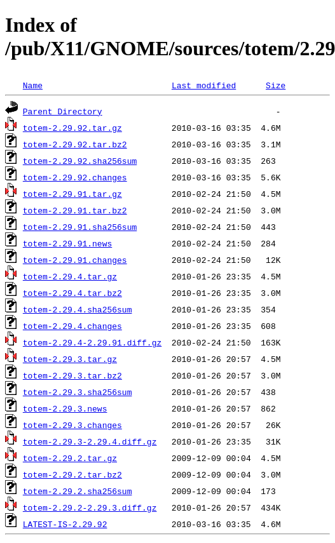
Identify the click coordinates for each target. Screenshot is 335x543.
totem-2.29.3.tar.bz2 (72, 375)
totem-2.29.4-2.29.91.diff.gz (92, 342)
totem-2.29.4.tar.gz (70, 276)
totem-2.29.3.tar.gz (70, 359)
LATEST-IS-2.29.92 (65, 524)
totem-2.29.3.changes (72, 425)
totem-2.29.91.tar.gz (72, 193)
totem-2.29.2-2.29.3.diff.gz (90, 507)
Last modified (204, 85)
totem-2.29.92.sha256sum (80, 160)
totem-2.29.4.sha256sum (77, 309)
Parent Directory (62, 111)
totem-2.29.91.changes (75, 259)
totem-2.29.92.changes (75, 177)
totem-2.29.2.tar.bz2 (72, 474)
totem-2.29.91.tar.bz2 (75, 210)
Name (33, 85)
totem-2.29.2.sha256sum (77, 491)
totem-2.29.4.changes (72, 326)
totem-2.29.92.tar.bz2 (75, 144)
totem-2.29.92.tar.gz (72, 127)
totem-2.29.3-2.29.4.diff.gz (90, 441)
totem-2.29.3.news (65, 408)
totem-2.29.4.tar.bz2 (72, 292)
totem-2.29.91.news (67, 243)
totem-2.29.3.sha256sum (77, 392)
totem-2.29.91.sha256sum (80, 226)
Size (275, 85)
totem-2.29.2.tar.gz (70, 458)
